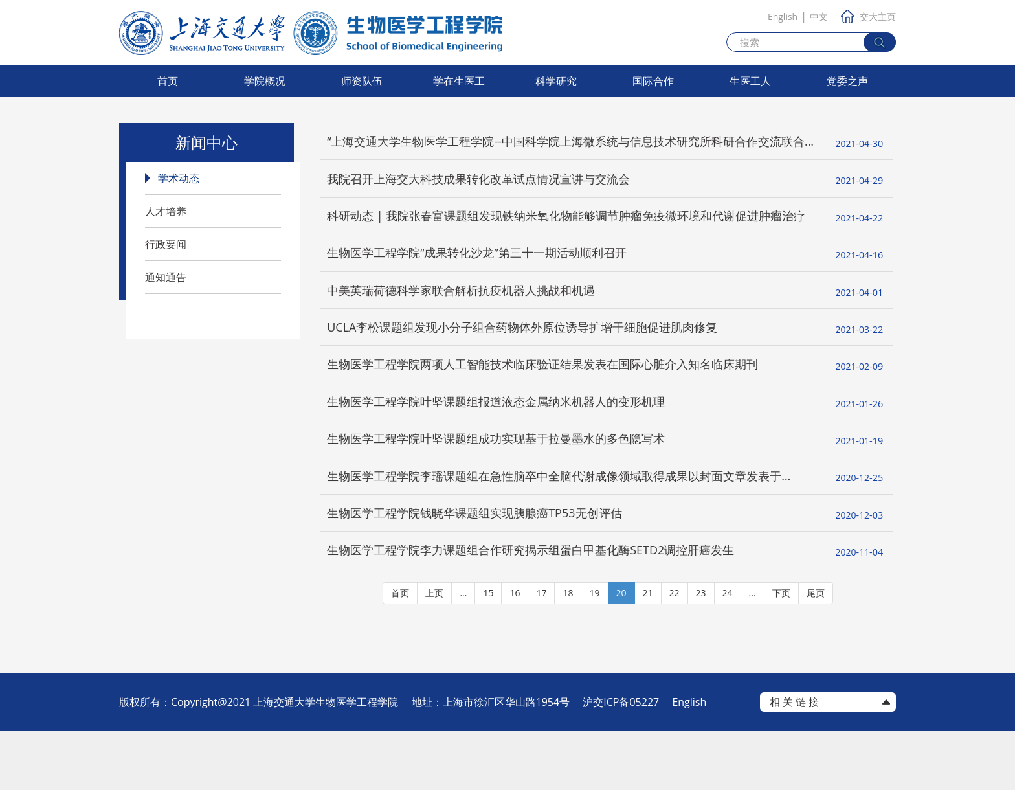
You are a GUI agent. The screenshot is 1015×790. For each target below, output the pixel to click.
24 (727, 652)
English (783, 16)
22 (674, 652)
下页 (781, 652)
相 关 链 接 (794, 761)
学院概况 (264, 81)
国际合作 (653, 81)
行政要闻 (165, 244)
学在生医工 (459, 81)
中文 (819, 16)
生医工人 (750, 81)
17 (541, 652)
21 (648, 652)
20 (621, 652)
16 (514, 652)
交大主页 (868, 16)
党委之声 (847, 81)
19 (594, 652)
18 (568, 652)
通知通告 (165, 277)
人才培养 (165, 211)
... (463, 652)
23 (701, 652)
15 (488, 652)
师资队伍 (362, 81)
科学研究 (556, 81)
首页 (167, 81)
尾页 (816, 652)
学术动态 (178, 178)
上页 (434, 652)
